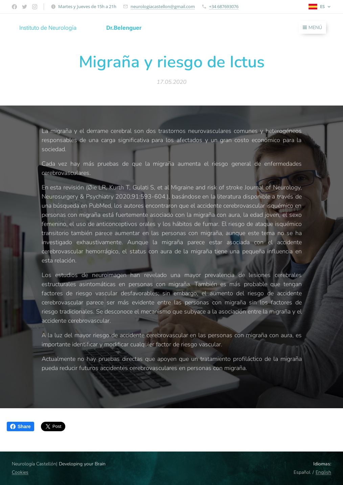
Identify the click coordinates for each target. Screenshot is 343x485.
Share (20, 426)
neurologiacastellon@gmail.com (163, 6)
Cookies (20, 472)
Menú (312, 27)
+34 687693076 (223, 6)
